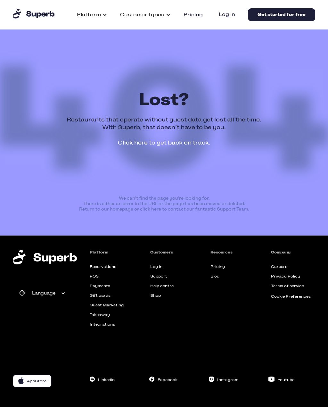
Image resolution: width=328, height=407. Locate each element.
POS (94, 276)
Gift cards (100, 295)
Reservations (103, 266)
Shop (155, 295)
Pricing (193, 15)
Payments (100, 286)
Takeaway (100, 314)
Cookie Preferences (291, 296)
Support (158, 276)
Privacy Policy (285, 276)
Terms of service (287, 286)
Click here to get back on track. (164, 142)
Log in (227, 14)
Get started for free (282, 14)
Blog (214, 276)
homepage (121, 209)
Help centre (162, 286)
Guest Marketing (107, 305)
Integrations (102, 324)
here (156, 209)
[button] (92, 14)
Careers (279, 266)
